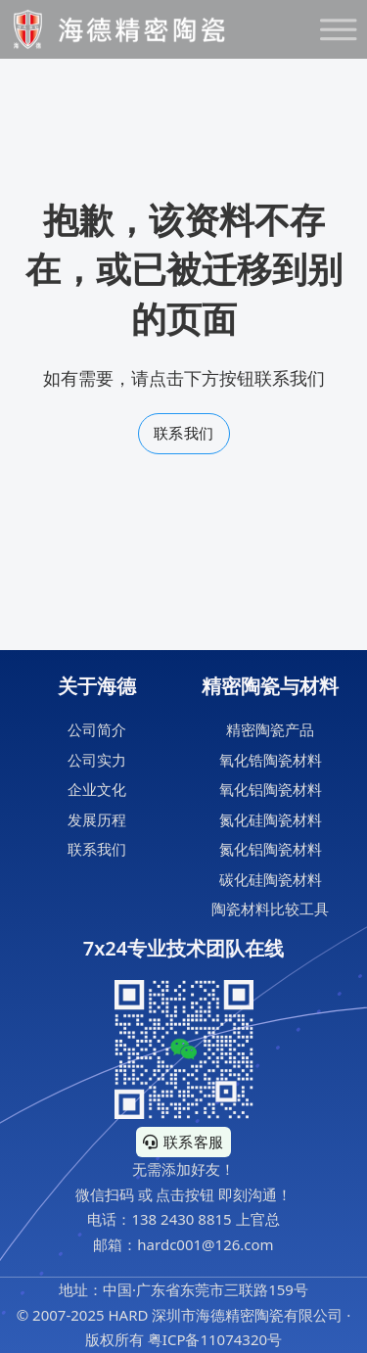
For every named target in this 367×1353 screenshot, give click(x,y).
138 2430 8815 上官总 (205, 1219)
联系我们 (184, 433)
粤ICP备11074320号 (215, 1339)
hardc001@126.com (205, 1244)
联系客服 (183, 1141)
